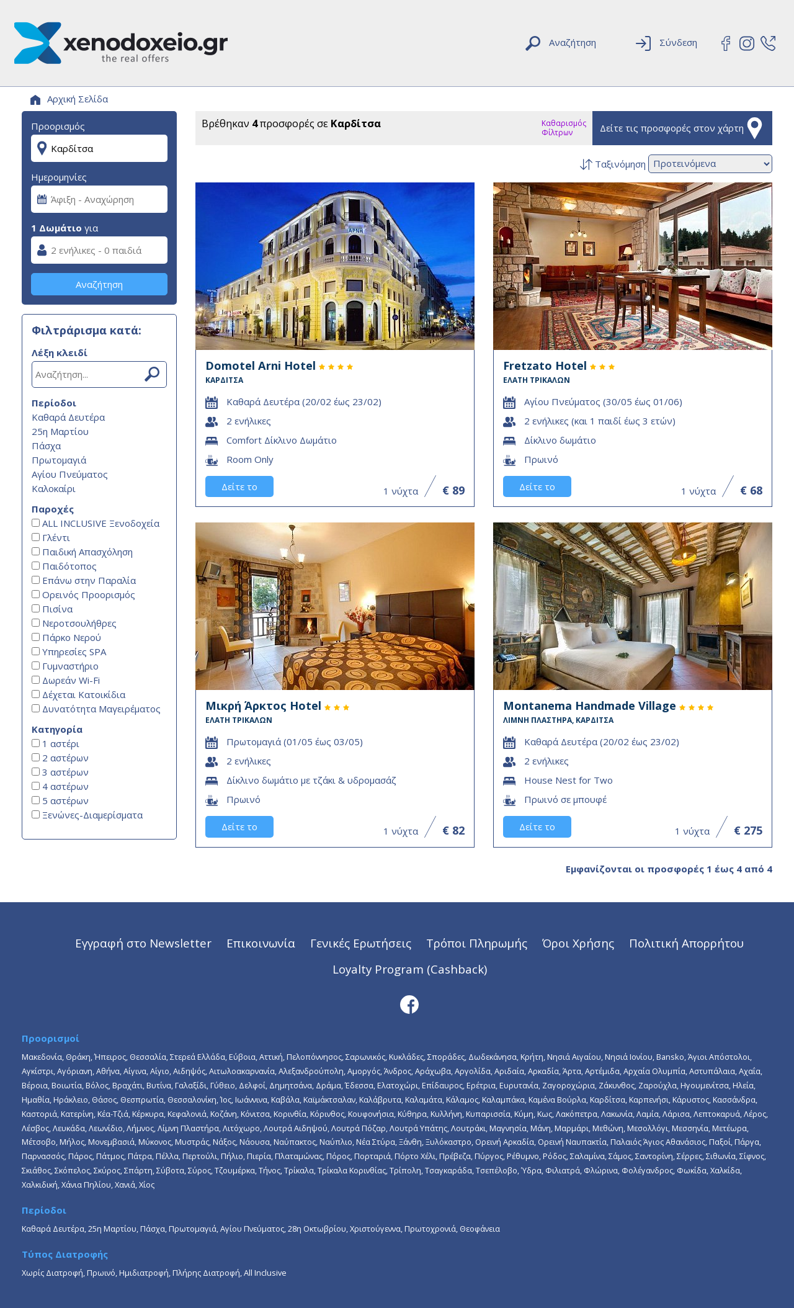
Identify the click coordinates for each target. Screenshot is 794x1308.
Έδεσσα (359, 1085)
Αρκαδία (543, 1071)
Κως (544, 1113)
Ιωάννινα (251, 1099)
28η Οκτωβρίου (317, 1228)
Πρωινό (101, 1272)
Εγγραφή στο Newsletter (143, 943)
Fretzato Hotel (632, 371)
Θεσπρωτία (142, 1099)
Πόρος (338, 1156)
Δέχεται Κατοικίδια (78, 694)
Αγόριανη (74, 1071)
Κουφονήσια (371, 1113)
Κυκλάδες (406, 1056)
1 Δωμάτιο (56, 228)
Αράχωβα (433, 1071)
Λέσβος (35, 1128)
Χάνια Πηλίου (86, 1184)
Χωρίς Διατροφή (52, 1272)
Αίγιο (159, 1071)
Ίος (225, 1099)
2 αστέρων (60, 757)
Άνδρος (397, 1071)
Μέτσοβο (39, 1141)
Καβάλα (285, 1099)
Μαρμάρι (572, 1128)
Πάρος (80, 1156)
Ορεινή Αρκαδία (504, 1141)
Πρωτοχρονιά (430, 1228)
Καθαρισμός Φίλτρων (564, 128)
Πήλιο (232, 1156)
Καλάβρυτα (380, 1099)
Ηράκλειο (70, 1099)
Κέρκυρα (148, 1113)
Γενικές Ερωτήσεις (360, 943)
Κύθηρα (412, 1113)
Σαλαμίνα (587, 1156)
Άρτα (572, 1071)
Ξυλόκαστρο (448, 1141)
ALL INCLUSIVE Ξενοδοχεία (95, 523)
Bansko (670, 1056)
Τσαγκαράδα (448, 1170)
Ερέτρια (481, 1085)
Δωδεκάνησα (492, 1056)
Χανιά (125, 1184)
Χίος (146, 1184)
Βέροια (35, 1085)
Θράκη (78, 1056)
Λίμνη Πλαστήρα (188, 1128)
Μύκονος (154, 1141)
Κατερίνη (77, 1113)
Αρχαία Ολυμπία (654, 1071)
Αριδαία (509, 1071)
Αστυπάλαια (712, 1071)
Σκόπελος (72, 1170)
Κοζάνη (223, 1113)
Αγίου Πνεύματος (70, 474)
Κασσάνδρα (734, 1099)
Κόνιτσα (255, 1113)
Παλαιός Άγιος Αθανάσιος (657, 1141)
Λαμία (647, 1113)
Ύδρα (531, 1170)
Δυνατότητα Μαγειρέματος (96, 708)
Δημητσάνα (290, 1085)
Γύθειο (222, 1085)
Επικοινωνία (260, 943)
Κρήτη (531, 1056)
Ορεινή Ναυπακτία (572, 1141)
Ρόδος (554, 1156)
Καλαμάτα (423, 1099)
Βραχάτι (127, 1085)
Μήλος (72, 1141)
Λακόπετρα (576, 1113)
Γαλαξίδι (191, 1085)
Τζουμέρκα (235, 1170)
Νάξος (224, 1141)
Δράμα (328, 1085)
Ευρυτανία (518, 1085)
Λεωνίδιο (106, 1128)
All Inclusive (265, 1272)
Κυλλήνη (446, 1113)
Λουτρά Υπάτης (418, 1128)
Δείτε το (239, 486)
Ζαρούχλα (657, 1085)
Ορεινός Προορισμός (83, 594)
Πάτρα (140, 1156)
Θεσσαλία (148, 1056)
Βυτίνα (158, 1085)
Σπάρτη (138, 1170)
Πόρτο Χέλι (415, 1156)
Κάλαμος (462, 1099)
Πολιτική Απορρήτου (686, 943)
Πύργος (489, 1156)
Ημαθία (36, 1099)
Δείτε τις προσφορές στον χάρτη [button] (682, 128)
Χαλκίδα (725, 1170)
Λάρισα (676, 1113)
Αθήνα (108, 1071)
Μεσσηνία (690, 1128)
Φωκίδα (692, 1170)
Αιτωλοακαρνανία (242, 1071)
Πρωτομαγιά (59, 459)
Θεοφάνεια (480, 1228)
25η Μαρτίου (60, 431)
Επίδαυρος (442, 1085)
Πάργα (746, 1141)
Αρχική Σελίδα (69, 98)
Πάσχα (46, 445)
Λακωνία (617, 1113)
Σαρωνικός (365, 1056)
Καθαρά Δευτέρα (68, 417)
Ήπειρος (110, 1056)
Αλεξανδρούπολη (311, 1071)
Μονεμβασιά (111, 1141)
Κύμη (523, 1113)
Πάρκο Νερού (66, 637)
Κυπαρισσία (488, 1113)
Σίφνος (751, 1156)
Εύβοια (242, 1056)
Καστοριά (39, 1113)
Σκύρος (107, 1170)
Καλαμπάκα (503, 1099)
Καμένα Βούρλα (557, 1099)
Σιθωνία (721, 1156)
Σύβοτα (170, 1170)
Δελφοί (252, 1085)
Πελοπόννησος (314, 1056)
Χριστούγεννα (375, 1228)
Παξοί (720, 1141)
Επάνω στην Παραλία (84, 580)
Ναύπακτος (295, 1141)
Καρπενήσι (649, 1099)
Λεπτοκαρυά (717, 1113)
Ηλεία (743, 1085)
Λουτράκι (468, 1128)
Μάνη (540, 1128)
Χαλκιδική (40, 1184)
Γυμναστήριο (65, 665)
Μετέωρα (729, 1128)
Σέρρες (689, 1156)
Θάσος (104, 1099)
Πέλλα (167, 1156)
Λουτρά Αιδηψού (296, 1128)
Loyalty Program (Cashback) (409, 969)
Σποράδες (446, 1056)
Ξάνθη (410, 1141)
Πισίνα (52, 608)
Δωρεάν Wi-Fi (66, 680)
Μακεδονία (42, 1056)
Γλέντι (51, 537)
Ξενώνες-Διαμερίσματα (87, 814)
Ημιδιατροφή (144, 1272)
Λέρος (755, 1113)
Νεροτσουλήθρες (74, 623)
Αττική (271, 1056)
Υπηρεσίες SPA (69, 651)
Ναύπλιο (335, 1141)
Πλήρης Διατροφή (206, 1272)
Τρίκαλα (299, 1170)
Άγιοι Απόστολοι (719, 1056)
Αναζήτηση (99, 284)
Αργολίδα (473, 1071)
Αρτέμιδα (602, 1071)
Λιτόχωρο (241, 1128)
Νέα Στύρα (375, 1141)
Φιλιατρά (562, 1170)
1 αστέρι (55, 743)
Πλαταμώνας (299, 1156)
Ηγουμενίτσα (704, 1085)
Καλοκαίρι (54, 488)
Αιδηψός (189, 1071)
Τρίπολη (405, 1170)
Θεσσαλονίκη (191, 1099)
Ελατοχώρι (397, 1085)
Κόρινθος (327, 1113)
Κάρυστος (690, 1099)
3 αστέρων (60, 771)
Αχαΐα (750, 1071)
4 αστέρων (60, 786)
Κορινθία (290, 1113)
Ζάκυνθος (617, 1085)
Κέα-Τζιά (112, 1113)
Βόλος (97, 1085)
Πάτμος (110, 1156)
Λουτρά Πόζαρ (358, 1128)
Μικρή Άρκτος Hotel (335, 711)
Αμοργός (363, 1071)
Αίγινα (134, 1071)
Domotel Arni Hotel (335, 371)
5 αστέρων (60, 800)
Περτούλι (199, 1156)
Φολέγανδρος (647, 1170)
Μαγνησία (508, 1128)
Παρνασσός (43, 1156)
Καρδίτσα (607, 1099)
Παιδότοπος (64, 565)
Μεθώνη (607, 1128)
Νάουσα (254, 1141)
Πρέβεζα (455, 1156)
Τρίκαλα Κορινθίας (352, 1170)
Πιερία (259, 1156)
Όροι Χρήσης (578, 943)
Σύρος (199, 1170)
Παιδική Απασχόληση (82, 551)
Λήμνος (140, 1128)
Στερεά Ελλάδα (197, 1056)
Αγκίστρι (37, 1071)
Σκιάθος (36, 1170)
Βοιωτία (66, 1085)
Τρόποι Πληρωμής (476, 943)
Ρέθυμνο (523, 1156)
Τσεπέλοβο (496, 1170)
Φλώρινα (601, 1170)
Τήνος (269, 1170)
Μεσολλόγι (647, 1128)
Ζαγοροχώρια (568, 1085)
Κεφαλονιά (187, 1113)
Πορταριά (372, 1156)
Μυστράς (192, 1141)
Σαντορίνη (654, 1156)
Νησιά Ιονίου (629, 1056)
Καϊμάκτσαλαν (329, 1099)
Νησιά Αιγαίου (574, 1056)
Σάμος (620, 1156)
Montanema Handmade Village (632, 711)
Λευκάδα (69, 1128)
